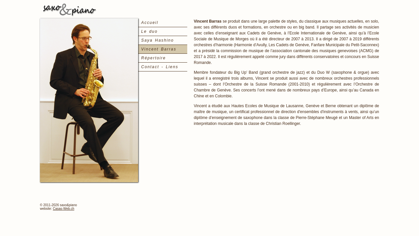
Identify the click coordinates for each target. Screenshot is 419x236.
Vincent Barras (158, 49)
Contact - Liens (159, 67)
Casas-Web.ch (63, 208)
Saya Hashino (157, 40)
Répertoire (153, 58)
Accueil (149, 22)
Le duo (149, 31)
